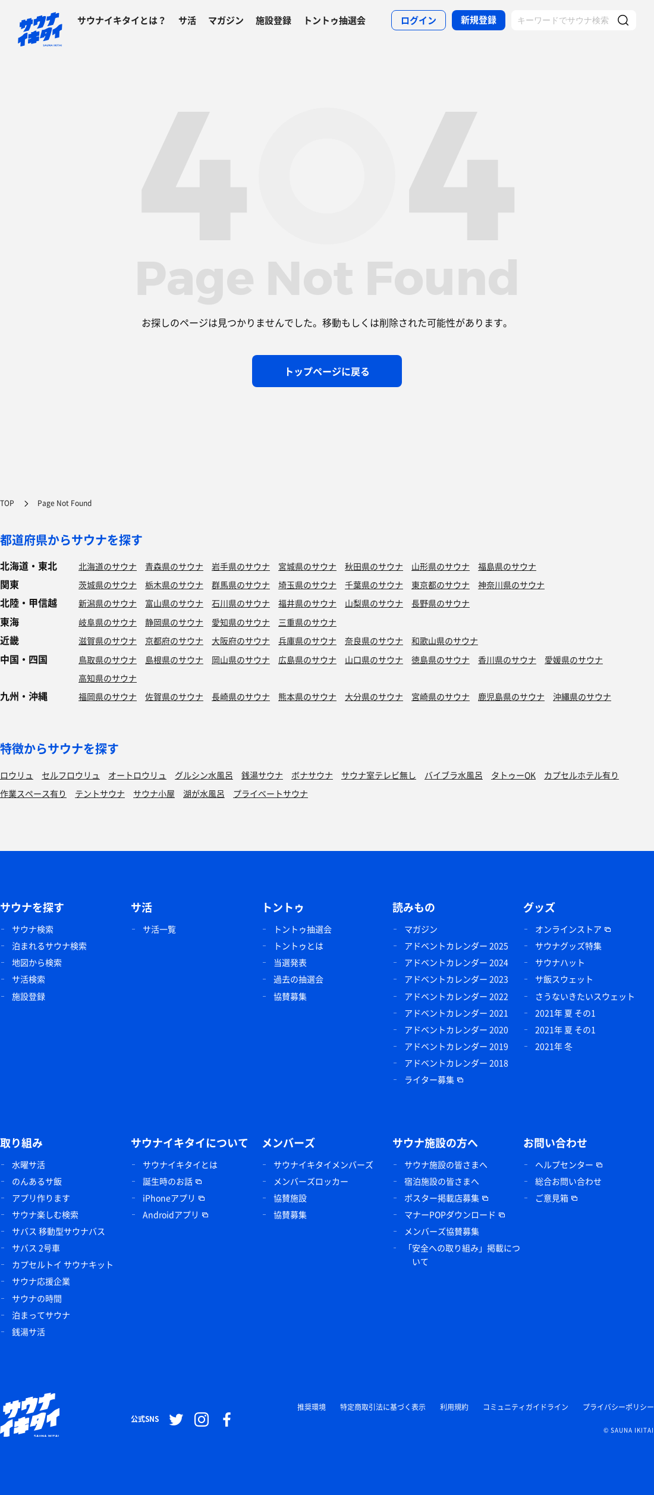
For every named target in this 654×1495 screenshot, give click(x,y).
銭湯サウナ (262, 775)
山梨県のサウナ (374, 603)
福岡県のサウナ (107, 696)
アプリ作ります (41, 1198)
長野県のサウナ (440, 603)
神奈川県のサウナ (511, 585)
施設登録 (273, 20)
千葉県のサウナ (374, 585)
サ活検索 (28, 979)
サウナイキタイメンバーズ (323, 1164)
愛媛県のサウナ (574, 659)
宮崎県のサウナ (440, 696)
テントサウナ (100, 793)
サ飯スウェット (564, 979)
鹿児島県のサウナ (511, 696)
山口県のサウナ (374, 659)
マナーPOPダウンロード (450, 1214)
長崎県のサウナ (241, 696)
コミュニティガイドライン (525, 1407)
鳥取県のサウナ (107, 659)
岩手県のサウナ (241, 566)
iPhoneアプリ (169, 1198)
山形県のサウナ (440, 566)
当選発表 (290, 962)
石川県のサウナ (241, 603)
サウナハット (560, 962)
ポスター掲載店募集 (441, 1198)
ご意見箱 (551, 1198)
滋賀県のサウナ (107, 640)
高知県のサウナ (107, 678)
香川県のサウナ (507, 659)
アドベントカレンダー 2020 (456, 1029)
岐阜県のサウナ (107, 622)
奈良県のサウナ (374, 640)
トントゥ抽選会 (334, 20)
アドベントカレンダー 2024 (456, 962)
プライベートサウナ (270, 793)
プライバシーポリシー (618, 1407)
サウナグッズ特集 (568, 945)
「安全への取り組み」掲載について (462, 1254)
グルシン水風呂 (204, 775)
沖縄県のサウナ (582, 696)
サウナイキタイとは (180, 1164)
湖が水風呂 (204, 793)
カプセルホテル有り (581, 775)
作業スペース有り (33, 793)
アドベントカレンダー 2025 (456, 945)
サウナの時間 (37, 1298)
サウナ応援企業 (41, 1281)
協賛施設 (290, 1198)
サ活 (187, 20)
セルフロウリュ (71, 775)
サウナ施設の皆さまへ (446, 1164)
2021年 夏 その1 (565, 1013)
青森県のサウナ (174, 566)
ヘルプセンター (564, 1164)
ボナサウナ (312, 775)
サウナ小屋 (154, 793)
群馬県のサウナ (241, 585)
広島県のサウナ (307, 659)
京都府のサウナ (174, 640)
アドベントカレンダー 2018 (456, 1063)
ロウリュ (16, 775)
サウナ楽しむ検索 (45, 1214)
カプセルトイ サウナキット (63, 1264)
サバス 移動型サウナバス (58, 1231)
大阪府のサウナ (241, 640)
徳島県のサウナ (440, 659)
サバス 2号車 (36, 1248)
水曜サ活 (28, 1164)
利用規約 (454, 1407)
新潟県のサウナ (107, 603)
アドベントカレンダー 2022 (456, 996)
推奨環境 (311, 1407)
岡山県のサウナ (241, 659)
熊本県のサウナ (307, 696)
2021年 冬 (554, 1046)
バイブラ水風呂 (454, 775)
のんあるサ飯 (37, 1181)
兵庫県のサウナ (307, 640)
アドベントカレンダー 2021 (456, 1013)
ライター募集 (429, 1079)
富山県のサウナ (174, 603)
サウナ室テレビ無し (378, 775)
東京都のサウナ (440, 585)
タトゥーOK (513, 775)
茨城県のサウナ (107, 585)
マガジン (226, 20)
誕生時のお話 (168, 1181)
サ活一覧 (159, 929)
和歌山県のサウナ (444, 640)
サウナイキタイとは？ (121, 20)
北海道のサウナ (107, 566)
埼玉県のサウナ (307, 585)
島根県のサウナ (174, 659)
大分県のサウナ (374, 696)
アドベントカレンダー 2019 (456, 1046)
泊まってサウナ (41, 1315)
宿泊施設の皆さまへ (441, 1181)
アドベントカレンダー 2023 (456, 979)
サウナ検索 (33, 929)
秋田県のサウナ (374, 566)
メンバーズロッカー (310, 1181)
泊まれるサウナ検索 (49, 945)
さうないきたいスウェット (585, 996)
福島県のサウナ (507, 566)
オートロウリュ (137, 775)
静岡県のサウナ (174, 622)
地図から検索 (37, 962)
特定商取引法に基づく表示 (383, 1407)
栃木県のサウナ (174, 585)
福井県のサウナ (307, 603)
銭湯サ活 (28, 1331)
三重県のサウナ (307, 622)
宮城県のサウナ (307, 566)
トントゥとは (298, 945)
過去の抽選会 (298, 979)
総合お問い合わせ (568, 1181)
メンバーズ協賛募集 (441, 1231)
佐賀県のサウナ (174, 696)
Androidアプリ (171, 1214)
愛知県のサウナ (241, 622)
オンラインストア (568, 929)
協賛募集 (290, 996)
